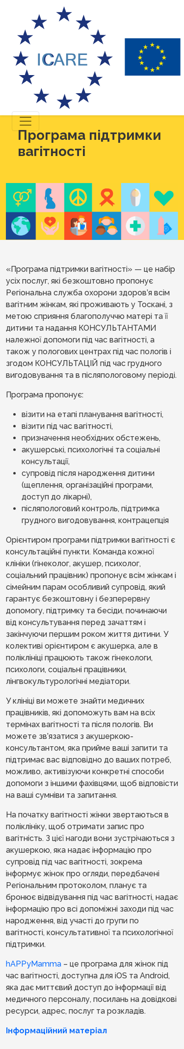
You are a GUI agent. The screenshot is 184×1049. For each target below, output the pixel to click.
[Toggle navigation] (25, 121)
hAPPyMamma (33, 964)
